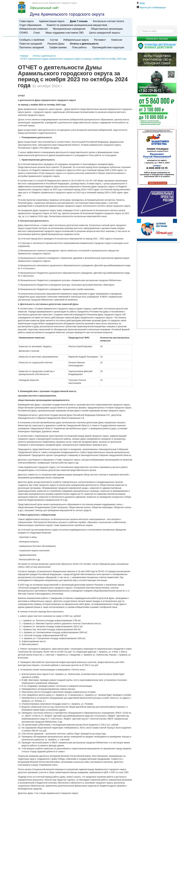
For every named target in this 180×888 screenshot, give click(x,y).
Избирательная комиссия (33, 28)
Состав (54, 39)
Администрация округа (51, 21)
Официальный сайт (44, 8)
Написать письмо (157, 38)
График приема (58, 47)
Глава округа (26, 21)
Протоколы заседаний (31, 47)
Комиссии (116, 39)
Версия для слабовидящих (153, 7)
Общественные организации (107, 28)
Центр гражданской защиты (104, 32)
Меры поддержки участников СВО (65, 32)
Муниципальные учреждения (69, 28)
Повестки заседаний (30, 43)
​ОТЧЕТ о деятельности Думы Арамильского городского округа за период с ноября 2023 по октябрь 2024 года (73, 59)
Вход (142, 3)
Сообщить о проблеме (31, 39)
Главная (24, 56)
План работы (79, 47)
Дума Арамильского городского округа (67, 14)
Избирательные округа (76, 39)
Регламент (100, 39)
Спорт (36, 32)
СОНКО (23, 32)
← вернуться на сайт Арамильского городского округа (53, 3)
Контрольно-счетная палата (108, 21)
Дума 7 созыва (78, 21)
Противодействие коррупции (108, 47)
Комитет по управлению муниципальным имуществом (77, 25)
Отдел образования (30, 25)
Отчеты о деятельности (84, 43)
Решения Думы (55, 43)
